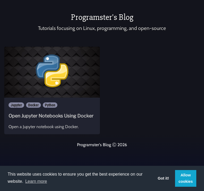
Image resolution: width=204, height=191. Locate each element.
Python (50, 105)
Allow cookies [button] (185, 178)
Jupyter (16, 105)
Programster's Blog (102, 17)
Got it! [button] (163, 178)
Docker (33, 105)
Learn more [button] (36, 181)
